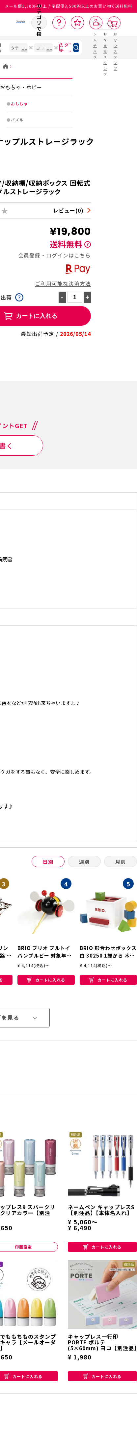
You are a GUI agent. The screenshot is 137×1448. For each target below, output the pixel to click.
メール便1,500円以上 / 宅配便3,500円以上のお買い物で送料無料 (68, 6)
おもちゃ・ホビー (21, 87)
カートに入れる (46, 980)
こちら (82, 255)
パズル (17, 119)
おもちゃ (19, 103)
